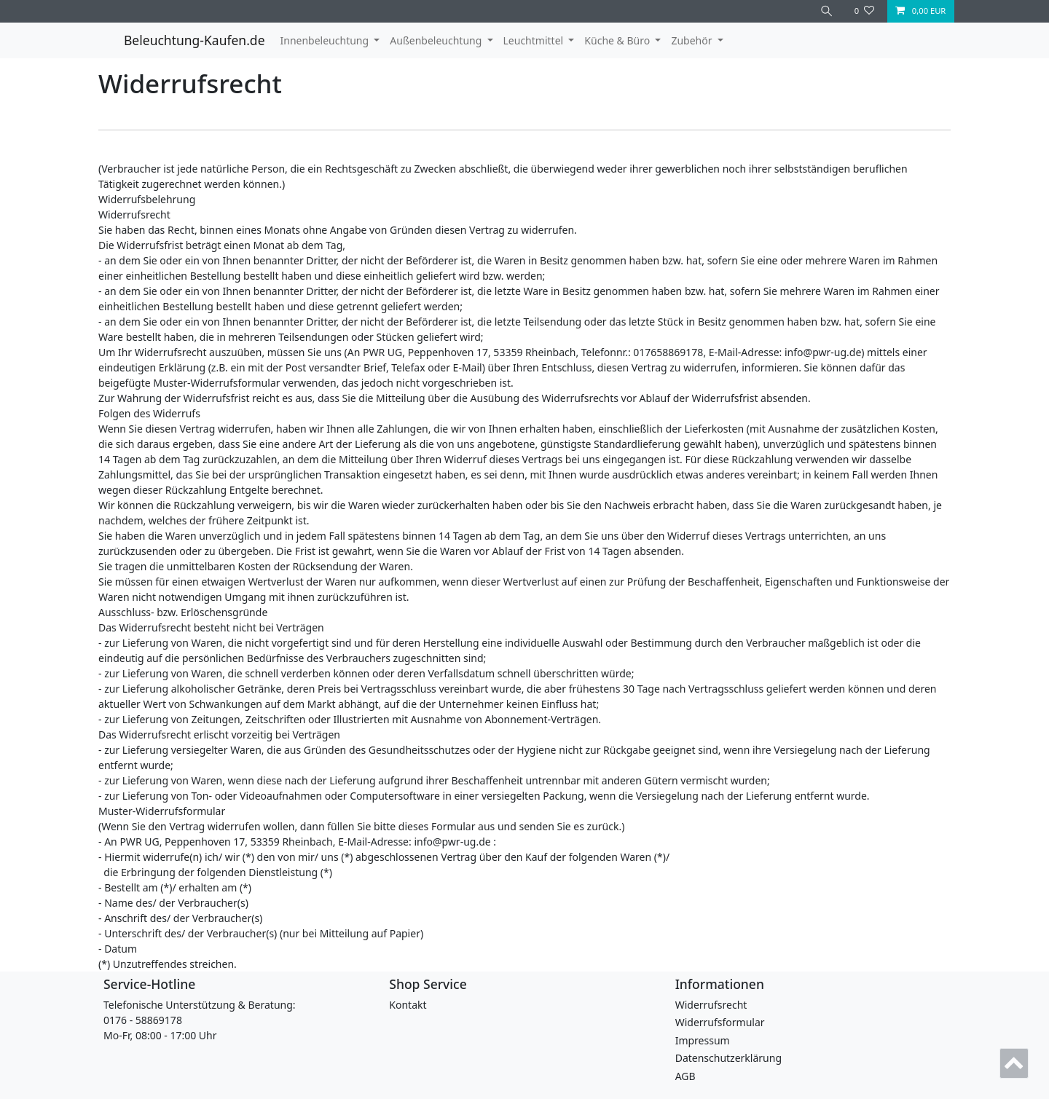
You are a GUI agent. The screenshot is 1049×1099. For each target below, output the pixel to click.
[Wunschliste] (864, 11)
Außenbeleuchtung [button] (437, 40)
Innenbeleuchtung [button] (326, 40)
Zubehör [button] (693, 40)
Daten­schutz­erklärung (728, 1058)
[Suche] (826, 11)
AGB (685, 1076)
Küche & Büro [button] (618, 40)
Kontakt (407, 1005)
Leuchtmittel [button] (534, 40)
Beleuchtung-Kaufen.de (194, 40)
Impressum (702, 1040)
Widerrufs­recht (711, 1005)
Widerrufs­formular (720, 1022)
